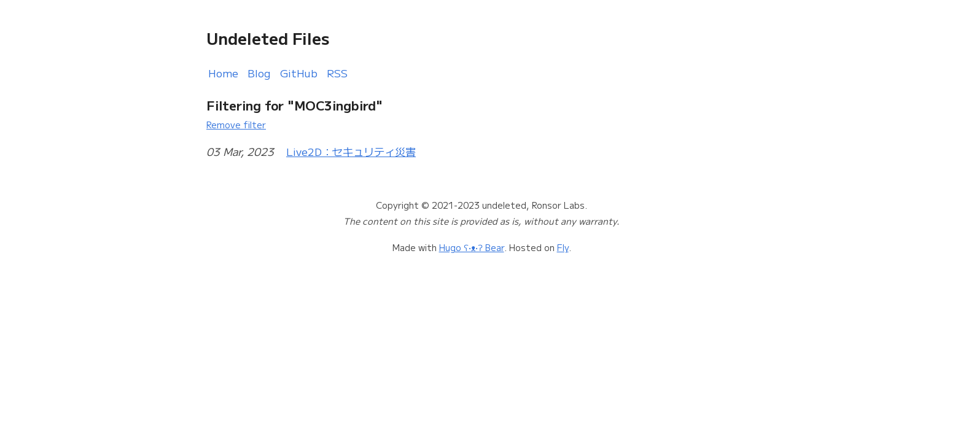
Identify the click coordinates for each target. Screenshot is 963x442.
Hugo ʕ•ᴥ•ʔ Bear (471, 247)
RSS (337, 72)
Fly (563, 247)
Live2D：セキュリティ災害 (351, 151)
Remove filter (236, 124)
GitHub (299, 72)
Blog (259, 72)
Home (223, 72)
